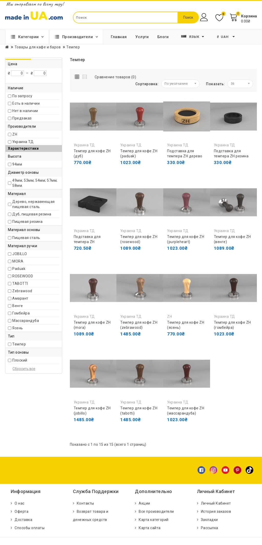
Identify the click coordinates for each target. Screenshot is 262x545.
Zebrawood (22, 291)
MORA (17, 261)
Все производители (156, 511)
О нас (20, 503)
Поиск (188, 17)
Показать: (215, 84)
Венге (17, 306)
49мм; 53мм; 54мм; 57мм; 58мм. (35, 183)
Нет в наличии (25, 111)
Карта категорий (154, 520)
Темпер (19, 344)
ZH (14, 134)
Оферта (21, 511)
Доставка (23, 520)
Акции (144, 503)
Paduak (18, 269)
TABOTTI (20, 283)
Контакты (85, 503)
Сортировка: (147, 84)
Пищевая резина (27, 222)
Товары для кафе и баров (38, 47)
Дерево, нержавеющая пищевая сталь (33, 204)
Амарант (20, 298)
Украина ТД (23, 142)
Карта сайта (150, 528)
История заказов (216, 511)
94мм (17, 164)
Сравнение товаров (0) (115, 77)
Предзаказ (22, 118)
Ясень (17, 328)
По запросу (22, 96)
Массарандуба (25, 321)
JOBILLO (19, 254)
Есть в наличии (26, 103)
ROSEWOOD (22, 276)
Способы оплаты (30, 528)
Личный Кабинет (216, 503)
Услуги (142, 37)
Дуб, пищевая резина (31, 214)
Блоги (163, 37)
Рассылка (209, 528)
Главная (119, 37)
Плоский (19, 360)
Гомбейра (21, 313)
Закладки (209, 520)
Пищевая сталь (26, 238)
